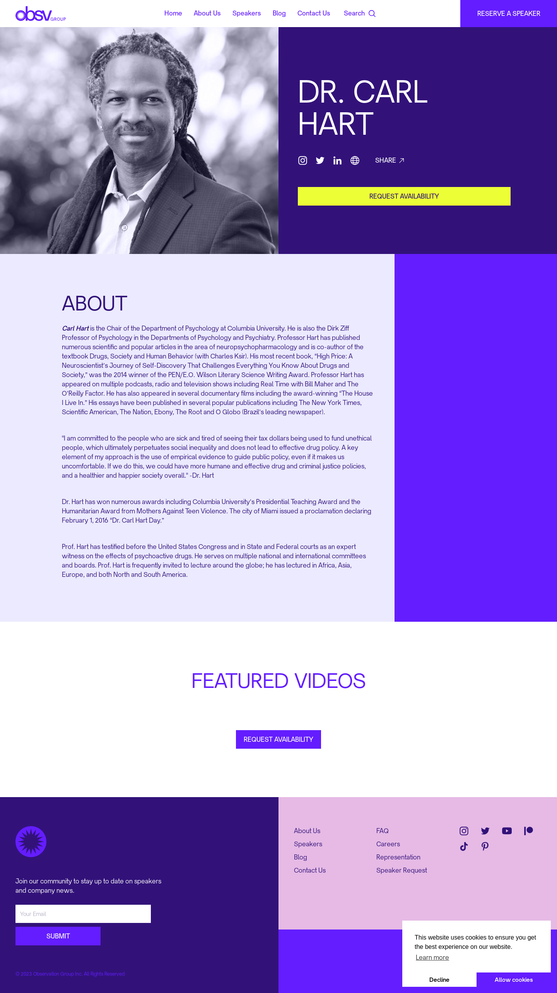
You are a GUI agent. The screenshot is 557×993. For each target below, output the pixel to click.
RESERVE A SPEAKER (508, 13)
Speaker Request (401, 870)
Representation (398, 857)
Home (173, 13)
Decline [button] (439, 979)
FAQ (382, 831)
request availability (404, 196)
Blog (279, 13)
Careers (388, 844)
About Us (207, 13)
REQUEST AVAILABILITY (278, 739)
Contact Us (313, 13)
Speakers (246, 13)
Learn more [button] (432, 957)
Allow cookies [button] (514, 979)
